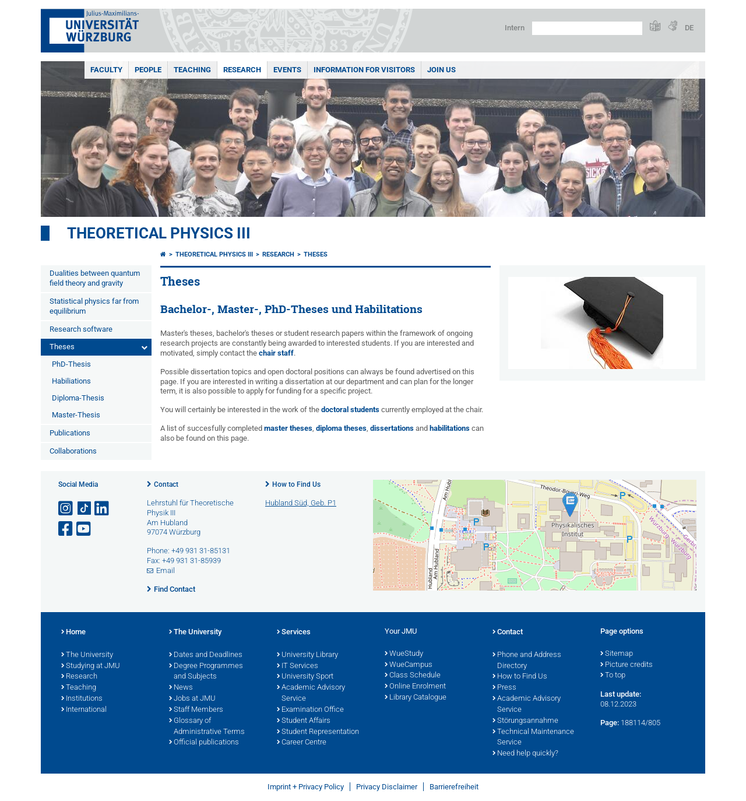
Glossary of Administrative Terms (207, 726)
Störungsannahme (525, 721)
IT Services (297, 666)
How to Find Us (296, 484)
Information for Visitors (364, 69)
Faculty (106, 69)
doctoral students (350, 409)
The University (87, 655)
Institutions (82, 699)
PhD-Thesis (71, 364)
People (148, 69)
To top (612, 675)
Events (287, 69)
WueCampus (408, 665)
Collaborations (73, 451)
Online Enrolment (415, 686)
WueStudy (404, 654)
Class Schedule (413, 675)
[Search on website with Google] (587, 28)
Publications (70, 432)
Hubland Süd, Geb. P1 (300, 502)
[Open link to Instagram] (66, 508)
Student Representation (318, 732)
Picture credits (626, 665)
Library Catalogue (415, 698)
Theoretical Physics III (159, 233)
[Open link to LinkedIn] (102, 508)
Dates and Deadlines (205, 655)
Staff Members (196, 710)
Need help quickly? (525, 754)
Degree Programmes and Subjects (206, 672)
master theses (288, 428)
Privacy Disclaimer (386, 786)
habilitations (450, 428)
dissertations (392, 428)
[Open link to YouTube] (84, 529)
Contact (166, 484)
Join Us (441, 69)
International (84, 710)
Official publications (204, 742)
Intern (515, 27)
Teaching (192, 69)
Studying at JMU (90, 666)
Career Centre (301, 742)
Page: (609, 722)
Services (294, 632)
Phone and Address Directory (526, 661)
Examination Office (310, 710)
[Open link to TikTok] (84, 508)
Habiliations (71, 381)
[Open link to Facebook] (66, 529)
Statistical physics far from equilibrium (94, 306)
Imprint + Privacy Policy (306, 786)
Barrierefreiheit (454, 786)
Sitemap (616, 654)
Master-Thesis (76, 414)
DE (689, 27)
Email (165, 570)
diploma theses (341, 428)
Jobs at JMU (192, 699)
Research (242, 69)
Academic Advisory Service (311, 693)
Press (504, 688)
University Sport (305, 677)
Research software (81, 329)
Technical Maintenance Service (533, 738)
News (181, 688)
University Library (307, 655)
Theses (62, 346)
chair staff (276, 353)
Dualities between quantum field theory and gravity (95, 278)
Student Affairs (303, 721)
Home (73, 632)
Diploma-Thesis (78, 398)
